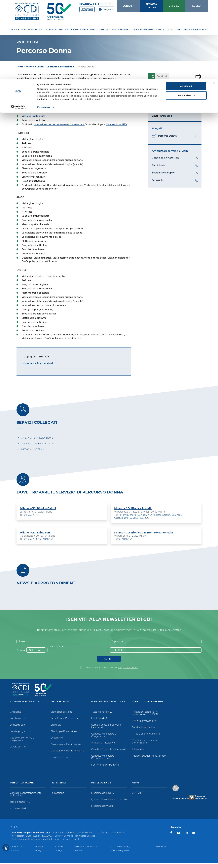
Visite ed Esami (35, 66)
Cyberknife (57, 738)
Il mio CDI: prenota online (146, 734)
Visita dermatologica (33, 116)
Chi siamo (15, 712)
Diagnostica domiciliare (64, 758)
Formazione (57, 793)
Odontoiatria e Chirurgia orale (67, 751)
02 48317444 (31, 515)
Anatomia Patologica (103, 743)
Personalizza (43, 28)
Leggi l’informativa (128, 668)
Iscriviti (109, 659)
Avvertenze (160, 847)
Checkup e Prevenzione (64, 732)
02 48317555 (31, 539)
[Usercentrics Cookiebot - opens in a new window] (18, 28)
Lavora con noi (18, 747)
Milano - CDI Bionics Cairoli (38, 508)
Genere (21, 651)
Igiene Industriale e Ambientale (109, 800)
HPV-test (27, 112)
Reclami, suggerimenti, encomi (149, 756)
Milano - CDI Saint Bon (35, 532)
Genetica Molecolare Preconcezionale (102, 757)
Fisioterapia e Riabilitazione (66, 745)
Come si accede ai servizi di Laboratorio (106, 726)
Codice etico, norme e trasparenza (22, 739)
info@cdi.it (166, 116)
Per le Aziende (101, 783)
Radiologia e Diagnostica (65, 719)
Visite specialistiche (61, 712)
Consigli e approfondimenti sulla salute (25, 795)
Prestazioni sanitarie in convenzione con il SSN (145, 713)
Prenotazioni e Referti (147, 702)
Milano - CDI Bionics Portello (133, 508)
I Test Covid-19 (99, 719)
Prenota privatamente (144, 721)
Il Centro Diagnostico (25, 702)
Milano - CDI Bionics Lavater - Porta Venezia (143, 532)
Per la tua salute (22, 783)
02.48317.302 (176, 109)
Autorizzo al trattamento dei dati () (111, 668)
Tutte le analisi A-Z (101, 712)
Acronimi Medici (19, 809)
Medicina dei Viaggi (102, 806)
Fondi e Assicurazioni (144, 728)
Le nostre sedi (18, 725)
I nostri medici (18, 719)
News (135, 783)
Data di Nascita (56, 647)
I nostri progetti (18, 732)
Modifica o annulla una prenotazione (145, 742)
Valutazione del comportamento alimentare (59, 124)
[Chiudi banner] (214, 4)
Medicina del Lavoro (102, 793)
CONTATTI (137, 793)
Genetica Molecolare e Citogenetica (103, 735)
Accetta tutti (186, 7)
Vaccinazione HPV (116, 124)
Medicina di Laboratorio (108, 702)
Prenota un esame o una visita (175, 89)
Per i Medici (58, 783)
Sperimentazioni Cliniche (105, 765)
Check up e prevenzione (60, 66)
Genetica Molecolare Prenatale (108, 750)
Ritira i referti (139, 750)
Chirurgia (56, 725)
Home (20, 66)
